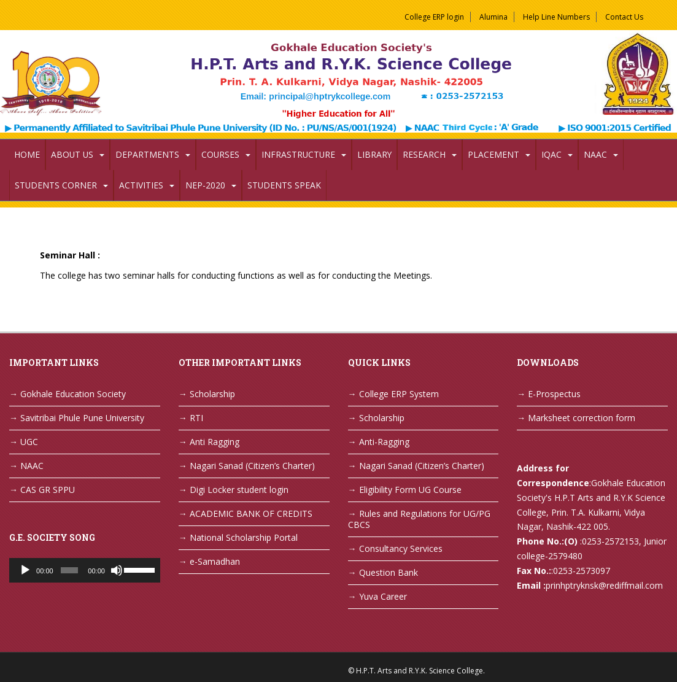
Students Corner (56, 185)
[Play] (25, 570)
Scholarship (212, 394)
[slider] (69, 570)
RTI (196, 418)
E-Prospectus (554, 394)
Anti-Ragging (384, 442)
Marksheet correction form (581, 418)
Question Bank (388, 572)
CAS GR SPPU (47, 489)
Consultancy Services (401, 548)
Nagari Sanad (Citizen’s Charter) (252, 465)
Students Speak (284, 185)
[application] (84, 570)
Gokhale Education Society (73, 394)
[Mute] (116, 570)
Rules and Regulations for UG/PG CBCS (419, 519)
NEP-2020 (205, 185)
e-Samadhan (215, 561)
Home (27, 154)
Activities (141, 185)
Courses (220, 154)
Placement (493, 154)
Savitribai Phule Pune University (82, 418)
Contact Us (624, 17)
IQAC (551, 154)
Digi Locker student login (239, 489)
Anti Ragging (214, 442)
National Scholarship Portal (244, 537)
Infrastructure (298, 154)
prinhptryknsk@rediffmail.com (604, 585)
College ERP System (399, 394)
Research (424, 154)
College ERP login (434, 17)
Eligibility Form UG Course (410, 489)
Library (374, 154)
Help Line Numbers (556, 17)
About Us (72, 154)
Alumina (493, 17)
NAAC (595, 154)
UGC (29, 442)
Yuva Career (383, 596)
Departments (147, 154)
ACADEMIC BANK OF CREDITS (251, 513)
